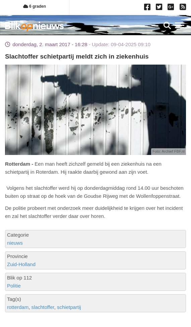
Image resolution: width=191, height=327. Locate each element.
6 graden (34, 6)
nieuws (15, 243)
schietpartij (69, 307)
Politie (14, 286)
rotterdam (17, 307)
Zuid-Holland (21, 264)
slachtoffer (42, 307)
